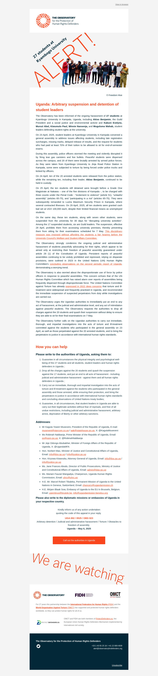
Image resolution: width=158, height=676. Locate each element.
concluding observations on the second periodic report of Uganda (86, 264)
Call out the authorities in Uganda (79, 540)
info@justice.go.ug (76, 454)
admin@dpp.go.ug (96, 469)
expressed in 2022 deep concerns (84, 286)
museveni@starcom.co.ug (55, 430)
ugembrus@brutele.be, (61, 493)
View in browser (121, 4)
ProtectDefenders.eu (104, 619)
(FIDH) (92, 604)
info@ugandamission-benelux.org (90, 493)
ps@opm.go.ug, (50, 438)
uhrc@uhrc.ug (70, 477)
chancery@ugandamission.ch (98, 485)
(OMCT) (55, 608)
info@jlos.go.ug (57, 454)
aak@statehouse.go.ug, (83, 430)
